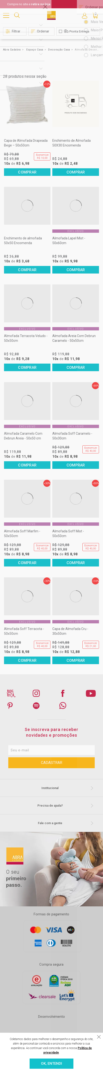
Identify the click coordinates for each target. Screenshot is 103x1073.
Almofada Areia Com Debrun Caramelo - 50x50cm (74, 338)
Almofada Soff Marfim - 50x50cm (22, 533)
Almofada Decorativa (87, 49)
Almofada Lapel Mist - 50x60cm (68, 240)
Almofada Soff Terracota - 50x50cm (24, 631)
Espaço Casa (34, 49)
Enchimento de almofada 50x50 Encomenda (23, 240)
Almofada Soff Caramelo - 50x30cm (72, 436)
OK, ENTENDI (51, 1063)
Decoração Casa (59, 49)
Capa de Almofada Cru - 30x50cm (70, 631)
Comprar (27, 172)
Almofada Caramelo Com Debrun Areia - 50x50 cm (23, 436)
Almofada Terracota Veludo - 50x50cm (26, 338)
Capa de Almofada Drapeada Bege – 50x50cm (26, 143)
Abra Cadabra (12, 49)
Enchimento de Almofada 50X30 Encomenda (71, 143)
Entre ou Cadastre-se (84, 15)
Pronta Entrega (79, 31)
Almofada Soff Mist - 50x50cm (68, 533)
